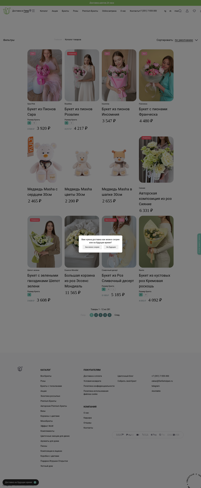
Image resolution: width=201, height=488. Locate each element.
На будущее (111, 247)
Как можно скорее (92, 247)
